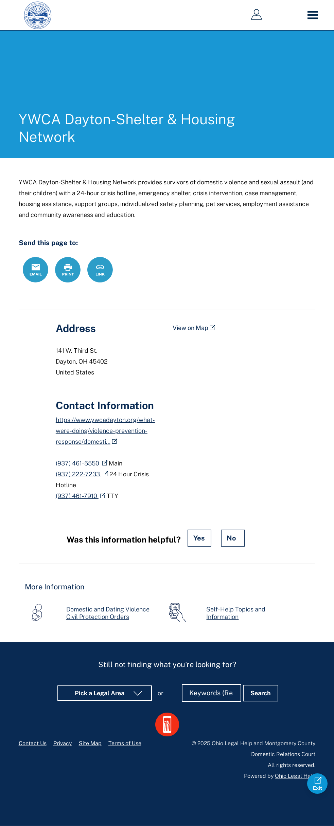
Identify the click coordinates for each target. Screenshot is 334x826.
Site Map (90, 743)
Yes (199, 538)
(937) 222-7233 (78, 474)
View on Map (190, 327)
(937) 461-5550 (78, 463)
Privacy (62, 743)
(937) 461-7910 (77, 495)
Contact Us (33, 743)
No (231, 538)
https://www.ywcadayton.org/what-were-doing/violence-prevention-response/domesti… (105, 430)
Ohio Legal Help (295, 776)
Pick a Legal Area (100, 693)
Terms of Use (124, 743)
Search (260, 693)
